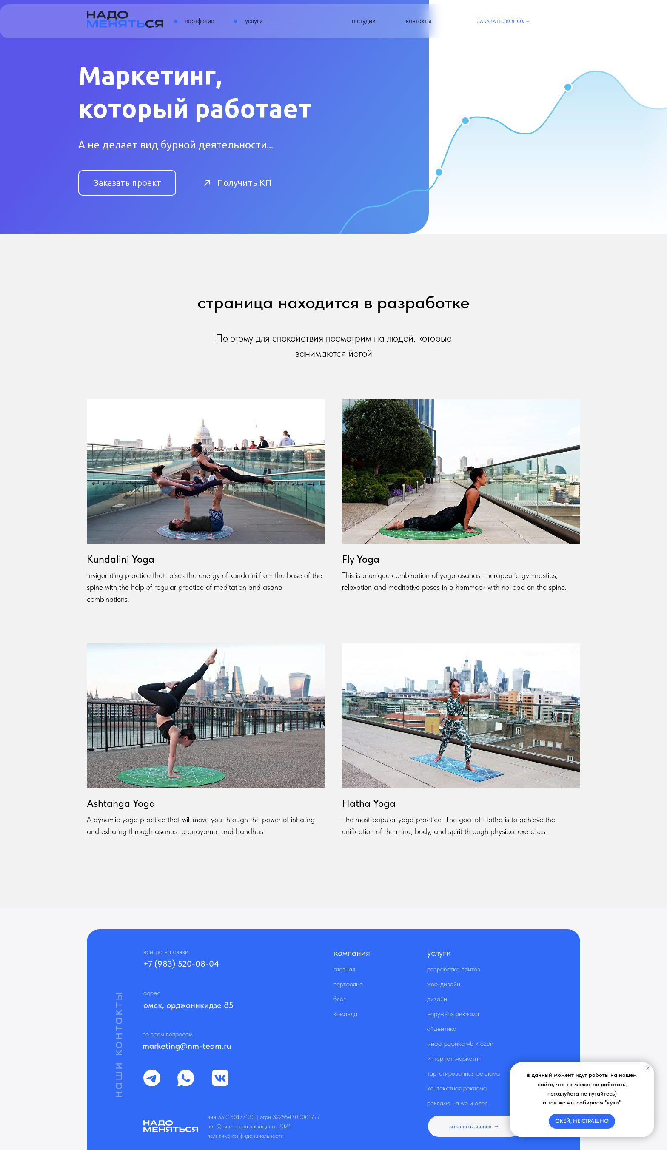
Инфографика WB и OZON (460, 1043)
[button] (504, 21)
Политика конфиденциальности (245, 1135)
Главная (344, 969)
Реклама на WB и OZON (457, 1103)
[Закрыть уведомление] (648, 1068)
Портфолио (348, 984)
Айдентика (441, 1029)
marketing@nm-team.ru (187, 1046)
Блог (340, 999)
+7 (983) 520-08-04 (181, 964)
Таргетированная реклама (463, 1073)
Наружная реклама (453, 1014)
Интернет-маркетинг (455, 1058)
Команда (345, 1014)
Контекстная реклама (457, 1088)
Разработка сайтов (453, 969)
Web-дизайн (443, 984)
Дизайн (437, 999)
